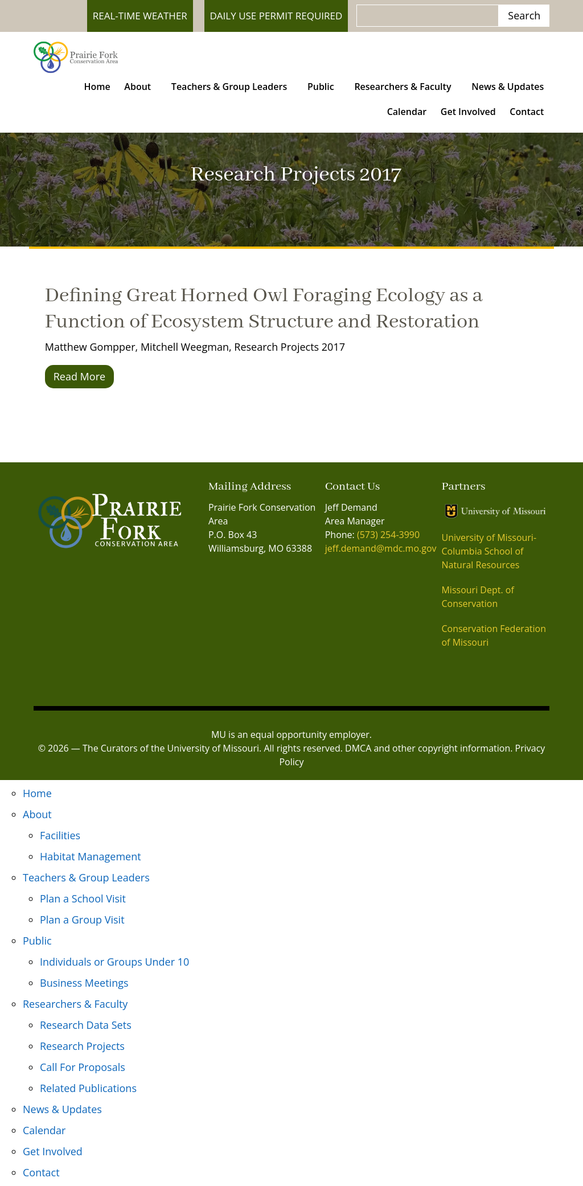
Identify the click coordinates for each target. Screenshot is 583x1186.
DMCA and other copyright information (427, 748)
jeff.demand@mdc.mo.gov (381, 548)
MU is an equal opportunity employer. (291, 734)
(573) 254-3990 (388, 534)
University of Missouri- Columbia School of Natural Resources (488, 551)
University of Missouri (213, 748)
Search (524, 15)
